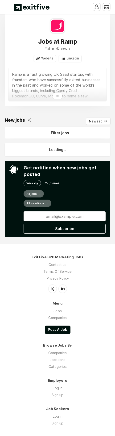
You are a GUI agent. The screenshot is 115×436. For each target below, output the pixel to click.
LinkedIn (63, 289)
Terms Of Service (57, 271)
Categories (58, 366)
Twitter (53, 289)
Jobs (57, 311)
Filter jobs (60, 132)
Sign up (57, 395)
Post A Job (57, 329)
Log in (57, 388)
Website (47, 58)
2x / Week (52, 183)
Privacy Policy (57, 278)
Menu (8, 7)
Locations (57, 359)
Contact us (57, 264)
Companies (57, 317)
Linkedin (73, 58)
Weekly (32, 183)
